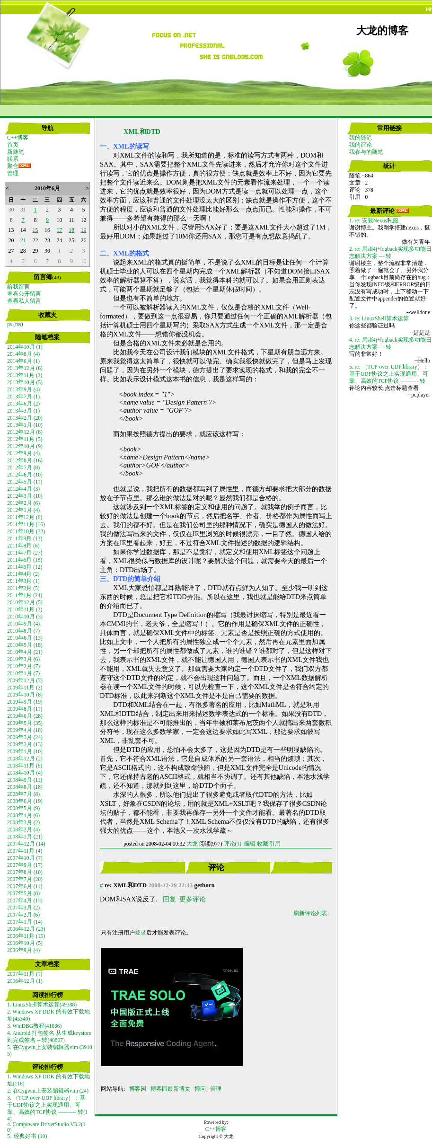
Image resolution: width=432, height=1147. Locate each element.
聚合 (12, 166)
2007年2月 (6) (23, 915)
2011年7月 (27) (24, 553)
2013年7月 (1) (23, 396)
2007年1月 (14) (25, 922)
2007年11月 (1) (24, 974)
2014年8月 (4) (23, 354)
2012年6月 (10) (25, 474)
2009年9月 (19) (25, 702)
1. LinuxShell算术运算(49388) (42, 1004)
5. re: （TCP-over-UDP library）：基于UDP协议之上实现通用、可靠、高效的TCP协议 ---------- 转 (389, 374)
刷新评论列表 (310, 913)
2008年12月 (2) (25, 758)
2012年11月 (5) (24, 439)
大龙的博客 (382, 30)
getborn (204, 885)
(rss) (18, 324)
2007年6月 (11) (24, 886)
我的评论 (360, 145)
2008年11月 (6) (24, 765)
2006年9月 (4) (23, 950)
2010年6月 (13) (25, 638)
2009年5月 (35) (25, 723)
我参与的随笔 (366, 152)
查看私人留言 (24, 301)
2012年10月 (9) (25, 446)
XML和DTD (141, 131)
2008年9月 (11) (24, 780)
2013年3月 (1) (23, 411)
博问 (200, 1088)
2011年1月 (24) (24, 595)
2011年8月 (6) (23, 545)
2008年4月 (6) (23, 815)
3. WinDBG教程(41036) (34, 1026)
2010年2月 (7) (23, 666)
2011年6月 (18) (24, 560)
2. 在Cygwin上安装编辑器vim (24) (47, 1091)
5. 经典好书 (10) (27, 1136)
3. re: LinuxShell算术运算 (379, 318)
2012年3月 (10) (25, 496)
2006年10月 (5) (25, 943)
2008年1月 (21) (25, 836)
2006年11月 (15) (26, 936)
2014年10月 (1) (25, 347)
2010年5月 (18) (25, 645)
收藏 (262, 844)
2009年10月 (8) (25, 694)
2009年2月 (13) (25, 744)
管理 (12, 173)
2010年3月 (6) (23, 659)
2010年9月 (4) (23, 623)
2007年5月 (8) (23, 893)
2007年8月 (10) (25, 872)
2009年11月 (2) (24, 687)
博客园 (137, 1088)
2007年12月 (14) (26, 844)
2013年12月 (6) (25, 368)
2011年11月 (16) (26, 524)
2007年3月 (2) (23, 907)
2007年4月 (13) (25, 900)
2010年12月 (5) (25, 602)
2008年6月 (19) (25, 801)
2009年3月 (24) (25, 737)
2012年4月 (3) (23, 489)
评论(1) (232, 844)
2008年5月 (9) (23, 808)
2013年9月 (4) (23, 389)
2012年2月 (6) (23, 503)
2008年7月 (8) (23, 794)
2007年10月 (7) (25, 858)
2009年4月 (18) (25, 730)
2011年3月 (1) (23, 581)
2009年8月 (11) (24, 709)
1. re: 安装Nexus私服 (373, 220)
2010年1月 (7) (23, 673)
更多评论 (192, 899)
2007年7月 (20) (25, 879)
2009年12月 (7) (25, 680)
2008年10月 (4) (25, 773)
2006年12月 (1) (25, 981)
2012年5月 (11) (24, 482)
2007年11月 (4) (24, 851)
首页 (12, 145)
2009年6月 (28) (25, 716)
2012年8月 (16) (25, 460)
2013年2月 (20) (25, 418)
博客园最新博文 (170, 1088)
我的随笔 (360, 138)
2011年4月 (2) (23, 574)
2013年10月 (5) (25, 382)
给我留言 (18, 287)
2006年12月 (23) (26, 929)
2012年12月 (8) (25, 432)
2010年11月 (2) (24, 609)
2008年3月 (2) (23, 822)
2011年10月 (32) (26, 531)
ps (9, 324)
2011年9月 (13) (24, 538)
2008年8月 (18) (25, 787)
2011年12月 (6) (24, 517)
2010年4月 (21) (25, 652)
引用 (275, 844)
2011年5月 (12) (24, 567)
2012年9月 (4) (23, 453)
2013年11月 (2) (24, 375)
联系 (12, 159)
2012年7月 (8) (23, 467)
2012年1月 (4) (23, 510)
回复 (169, 899)
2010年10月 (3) (25, 616)
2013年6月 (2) (23, 403)
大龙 (192, 844)
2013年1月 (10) (25, 425)
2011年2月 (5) (23, 588)
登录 (140, 932)
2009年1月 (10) (25, 751)
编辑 (250, 844)
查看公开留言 (24, 294)
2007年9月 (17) (25, 865)
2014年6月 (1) (23, 361)
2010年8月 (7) (23, 631)
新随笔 (15, 152)
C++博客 (17, 138)
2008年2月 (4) (23, 829)
